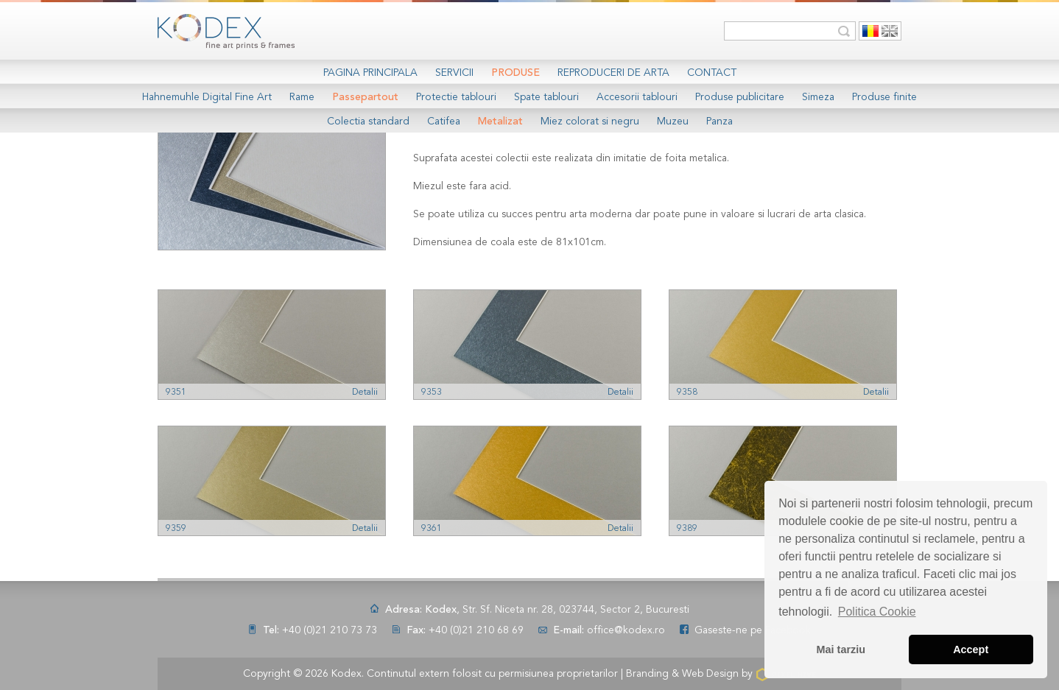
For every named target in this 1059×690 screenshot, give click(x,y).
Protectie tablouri (456, 97)
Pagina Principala (370, 73)
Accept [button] (970, 649)
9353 (431, 392)
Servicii (454, 73)
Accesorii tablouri (637, 97)
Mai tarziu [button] (841, 649)
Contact (711, 73)
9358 (687, 392)
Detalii (365, 392)
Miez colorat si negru (590, 121)
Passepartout (365, 97)
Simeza (818, 97)
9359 (176, 528)
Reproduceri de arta (613, 73)
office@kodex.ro (626, 630)
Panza (719, 121)
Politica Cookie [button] (877, 611)
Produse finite (884, 97)
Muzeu (673, 121)
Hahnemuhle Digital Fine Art (207, 97)
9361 (431, 528)
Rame (301, 97)
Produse (515, 73)
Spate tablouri (546, 97)
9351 (176, 392)
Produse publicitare (739, 97)
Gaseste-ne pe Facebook (752, 630)
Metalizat (500, 121)
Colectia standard (368, 121)
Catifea (443, 121)
